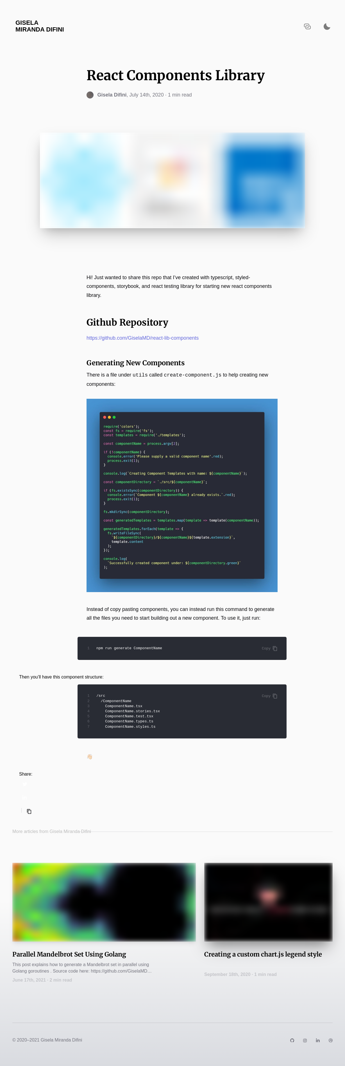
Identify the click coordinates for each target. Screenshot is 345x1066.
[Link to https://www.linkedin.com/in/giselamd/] (318, 1040)
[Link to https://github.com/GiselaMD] (292, 1040)
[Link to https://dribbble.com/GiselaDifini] (331, 1040)
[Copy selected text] (29, 811)
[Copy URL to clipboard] (307, 26)
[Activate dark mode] (327, 26)
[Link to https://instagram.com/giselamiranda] (305, 1040)
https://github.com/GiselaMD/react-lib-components (143, 338)
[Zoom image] (182, 495)
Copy (269, 648)
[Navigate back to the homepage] (62, 26)
